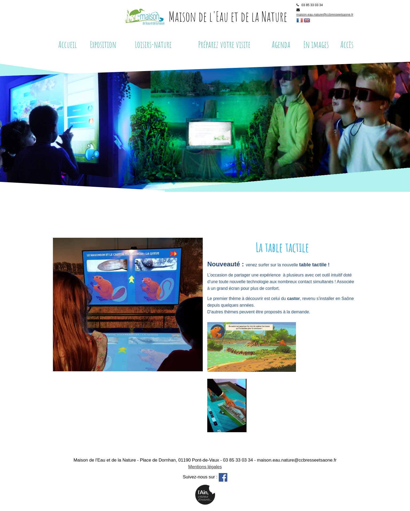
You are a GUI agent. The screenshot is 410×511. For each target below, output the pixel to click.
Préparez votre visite (224, 44)
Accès (346, 44)
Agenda (281, 44)
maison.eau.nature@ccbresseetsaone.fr (324, 15)
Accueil (67, 44)
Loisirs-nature (153, 44)
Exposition (103, 44)
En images (316, 44)
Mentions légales (205, 466)
